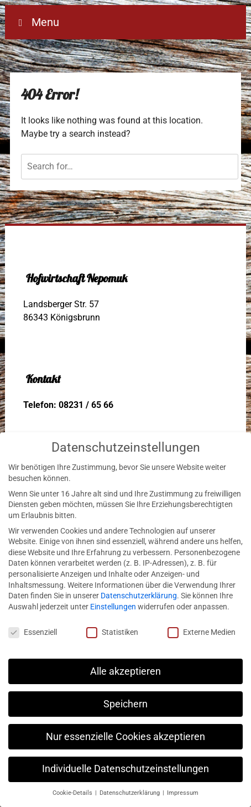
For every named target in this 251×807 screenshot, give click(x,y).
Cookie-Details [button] (73, 792)
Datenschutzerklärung (139, 595)
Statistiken (112, 632)
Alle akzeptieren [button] (125, 671)
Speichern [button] (125, 704)
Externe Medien (202, 632)
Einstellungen (113, 606)
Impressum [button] (182, 792)
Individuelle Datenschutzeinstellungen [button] (125, 768)
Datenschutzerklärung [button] (130, 792)
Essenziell (32, 632)
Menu (44, 22)
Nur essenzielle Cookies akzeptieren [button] (125, 736)
